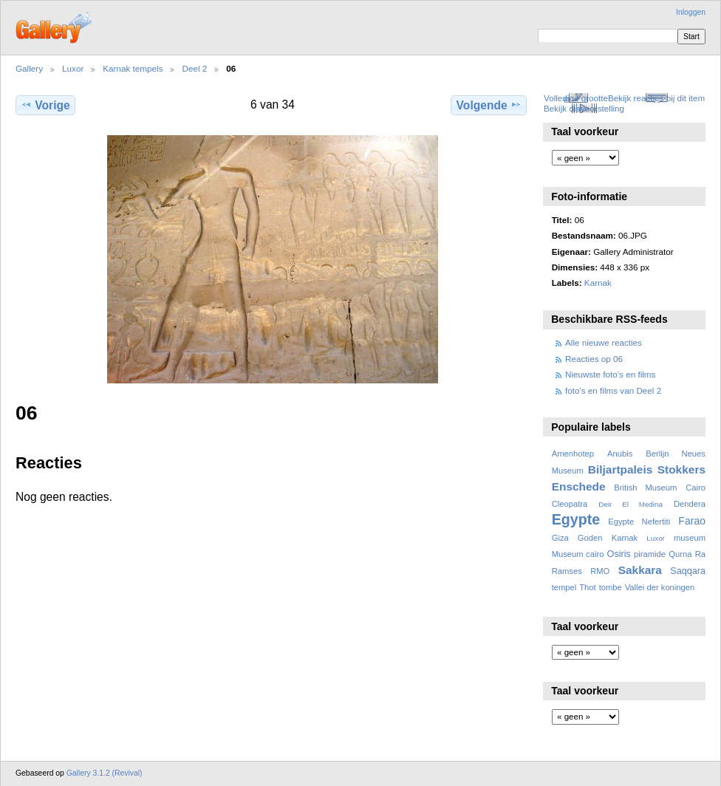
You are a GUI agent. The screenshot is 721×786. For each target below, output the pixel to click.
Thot (587, 587)
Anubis (619, 453)
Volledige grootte (576, 98)
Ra (700, 554)
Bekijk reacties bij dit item (656, 98)
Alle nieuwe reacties (603, 342)
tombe (610, 587)
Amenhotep (573, 453)
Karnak (598, 282)
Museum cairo (578, 554)
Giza (560, 537)
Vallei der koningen (660, 587)
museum (689, 537)
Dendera (689, 503)
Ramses (567, 571)
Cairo (695, 487)
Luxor (72, 68)
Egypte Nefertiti (639, 521)
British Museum (645, 487)
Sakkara (640, 570)
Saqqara (687, 571)
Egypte (576, 519)
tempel (564, 587)
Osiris (619, 554)
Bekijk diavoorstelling (584, 108)
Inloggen (690, 12)
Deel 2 (194, 68)
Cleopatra (570, 503)
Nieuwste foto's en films (610, 374)
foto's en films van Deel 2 (613, 390)
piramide (650, 554)
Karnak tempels (133, 68)
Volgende (489, 105)
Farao (691, 521)
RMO (599, 571)
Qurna (680, 554)
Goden (590, 537)
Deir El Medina (630, 504)
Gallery (29, 68)
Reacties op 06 (594, 358)
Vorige (45, 105)
